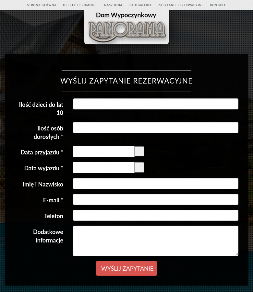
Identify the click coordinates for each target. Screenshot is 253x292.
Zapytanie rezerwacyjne (181, 5)
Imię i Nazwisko (43, 184)
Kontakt (218, 5)
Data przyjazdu (41, 152)
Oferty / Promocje (80, 5)
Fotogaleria (139, 5)
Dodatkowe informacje (48, 236)
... (139, 151)
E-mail (53, 200)
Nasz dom (113, 5)
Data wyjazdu (44, 168)
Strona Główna (42, 5)
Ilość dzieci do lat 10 (41, 109)
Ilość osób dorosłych (48, 132)
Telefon (53, 215)
